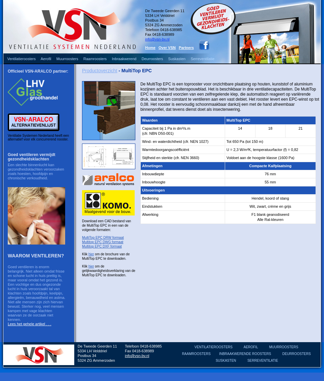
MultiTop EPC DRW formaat (103, 237)
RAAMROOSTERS (196, 354)
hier (91, 254)
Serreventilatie (202, 59)
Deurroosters (152, 59)
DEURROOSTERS (296, 354)
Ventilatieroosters (21, 59)
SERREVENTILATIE (262, 360)
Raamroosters (95, 59)
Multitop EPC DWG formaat (102, 242)
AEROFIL (251, 347)
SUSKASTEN (226, 360)
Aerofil (45, 59)
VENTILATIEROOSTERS (213, 347)
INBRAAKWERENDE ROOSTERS (245, 354)
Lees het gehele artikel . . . (29, 324)
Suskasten (176, 59)
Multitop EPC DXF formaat (102, 246)
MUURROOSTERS (283, 347)
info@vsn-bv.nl (157, 39)
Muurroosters (67, 59)
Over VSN (167, 48)
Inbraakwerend (124, 59)
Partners (186, 48)
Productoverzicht (99, 70)
